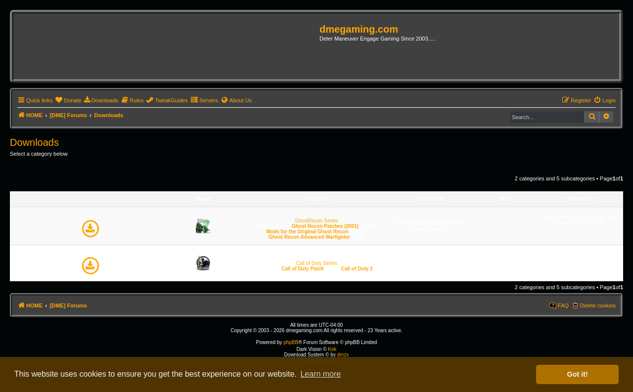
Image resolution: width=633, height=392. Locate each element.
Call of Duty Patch (302, 268)
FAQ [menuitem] (563, 305)
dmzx (343, 354)
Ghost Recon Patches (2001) (325, 226)
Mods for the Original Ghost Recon (308, 231)
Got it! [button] (577, 374)
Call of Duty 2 (357, 268)
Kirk (332, 349)
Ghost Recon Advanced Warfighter (309, 237)
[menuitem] (68, 100)
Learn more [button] (320, 374)
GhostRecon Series (316, 220)
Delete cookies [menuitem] (598, 305)
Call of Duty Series (316, 263)
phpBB (290, 342)
